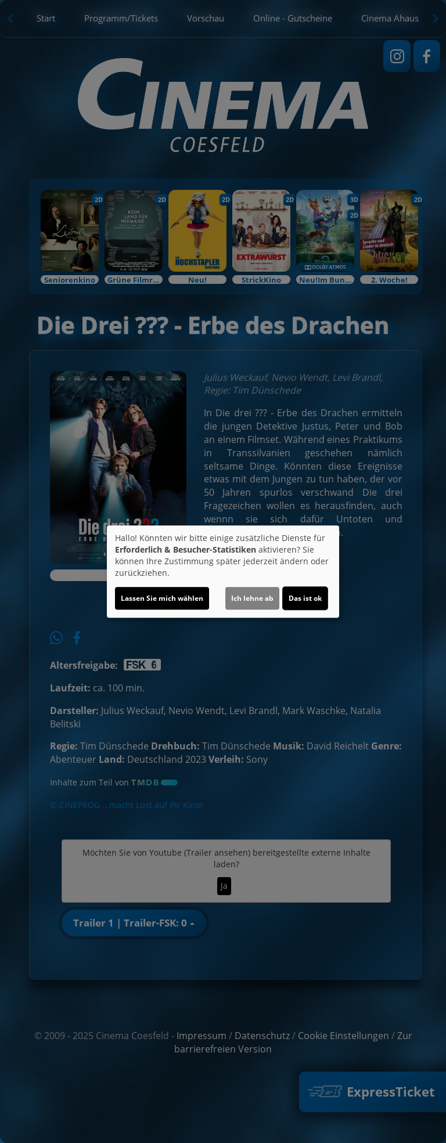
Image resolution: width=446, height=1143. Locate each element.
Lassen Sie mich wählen (162, 598)
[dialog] (223, 571)
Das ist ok (305, 598)
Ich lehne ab (252, 598)
